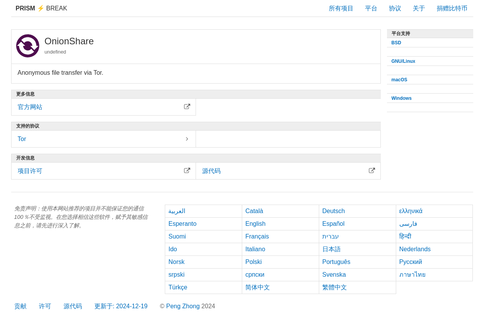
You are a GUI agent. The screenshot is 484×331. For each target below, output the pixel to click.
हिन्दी (405, 236)
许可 (45, 306)
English (255, 223)
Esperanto (182, 223)
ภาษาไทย (412, 274)
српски (255, 274)
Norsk (176, 262)
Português (336, 262)
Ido (172, 249)
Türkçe (177, 287)
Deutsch (333, 211)
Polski (253, 262)
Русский (410, 262)
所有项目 (341, 8)
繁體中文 (334, 287)
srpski (176, 274)
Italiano (255, 249)
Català (254, 211)
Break (41, 8)
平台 (371, 8)
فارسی (408, 223)
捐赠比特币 (452, 8)
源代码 (73, 306)
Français (257, 236)
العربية (176, 211)
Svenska (334, 274)
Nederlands (415, 249)
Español (333, 223)
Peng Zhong (183, 306)
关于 (419, 8)
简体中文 (257, 287)
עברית (330, 236)
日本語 (331, 249)
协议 (395, 8)
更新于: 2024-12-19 (121, 306)
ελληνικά (411, 211)
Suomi (177, 236)
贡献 (20, 306)
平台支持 (401, 33)
